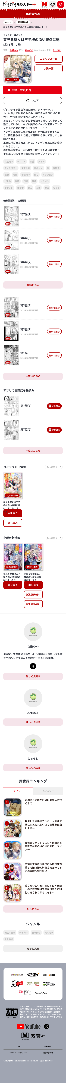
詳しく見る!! (33, 676)
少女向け (25, 174)
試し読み (13, 523)
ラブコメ (21, 161)
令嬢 (15, 174)
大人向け (49, 932)
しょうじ (57, 50)
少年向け (23, 932)
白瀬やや (14, 50)
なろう (56, 187)
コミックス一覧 (48, 58)
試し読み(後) (33, 604)
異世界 (41, 161)
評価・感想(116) (21, 90)
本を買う (13, 513)
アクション (48, 174)
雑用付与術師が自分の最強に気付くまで (43, 801)
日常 (26, 181)
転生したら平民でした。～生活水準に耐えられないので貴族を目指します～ (43, 824)
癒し (36, 174)
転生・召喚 (10, 932)
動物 (17, 181)
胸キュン (38, 167)
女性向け (9, 161)
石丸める (29, 50)
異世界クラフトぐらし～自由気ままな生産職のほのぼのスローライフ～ (43, 846)
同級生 (56, 167)
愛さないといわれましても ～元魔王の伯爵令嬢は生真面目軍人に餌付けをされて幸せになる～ (43, 889)
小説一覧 (49, 68)
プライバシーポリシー (18, 1052)
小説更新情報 (11, 538)
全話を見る (33, 285)
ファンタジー (11, 167)
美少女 (20, 187)
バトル (8, 181)
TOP (18, 1046)
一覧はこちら (33, 376)
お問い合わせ (48, 1052)
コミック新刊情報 (14, 467)
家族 (34, 181)
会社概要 (47, 1046)
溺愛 (7, 174)
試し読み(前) (33, 594)
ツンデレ (9, 187)
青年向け (36, 932)
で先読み (54, 406)
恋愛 (32, 161)
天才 (38, 187)
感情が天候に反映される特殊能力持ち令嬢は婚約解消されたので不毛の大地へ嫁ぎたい (43, 867)
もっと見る (33, 909)
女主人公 (25, 167)
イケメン (44, 181)
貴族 (47, 187)
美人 (30, 187)
